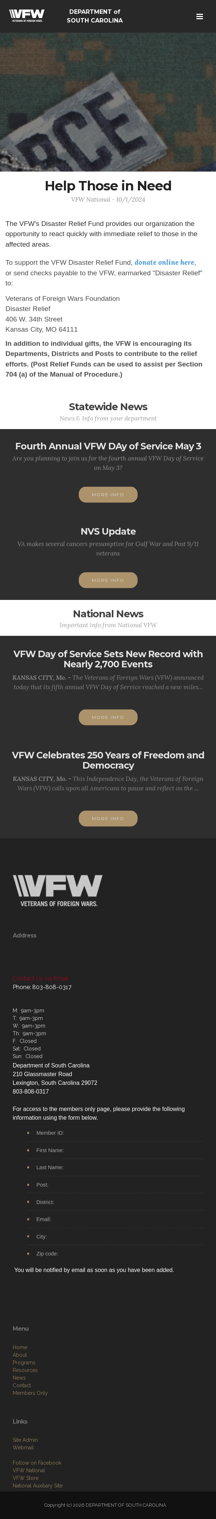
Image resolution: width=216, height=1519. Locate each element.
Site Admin (25, 1476)
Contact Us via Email (40, 978)
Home (20, 1387)
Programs (24, 1402)
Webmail (23, 1484)
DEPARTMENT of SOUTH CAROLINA (95, 16)
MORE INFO (108, 502)
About (20, 1394)
